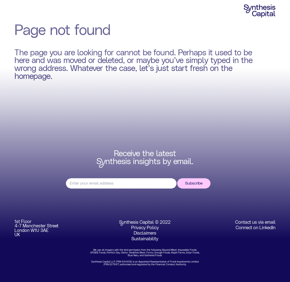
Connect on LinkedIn (256, 228)
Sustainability (144, 239)
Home (20, 11)
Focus (43, 11)
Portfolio (67, 11)
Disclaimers (145, 233)
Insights (116, 11)
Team (92, 11)
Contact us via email (255, 222)
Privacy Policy (145, 228)
